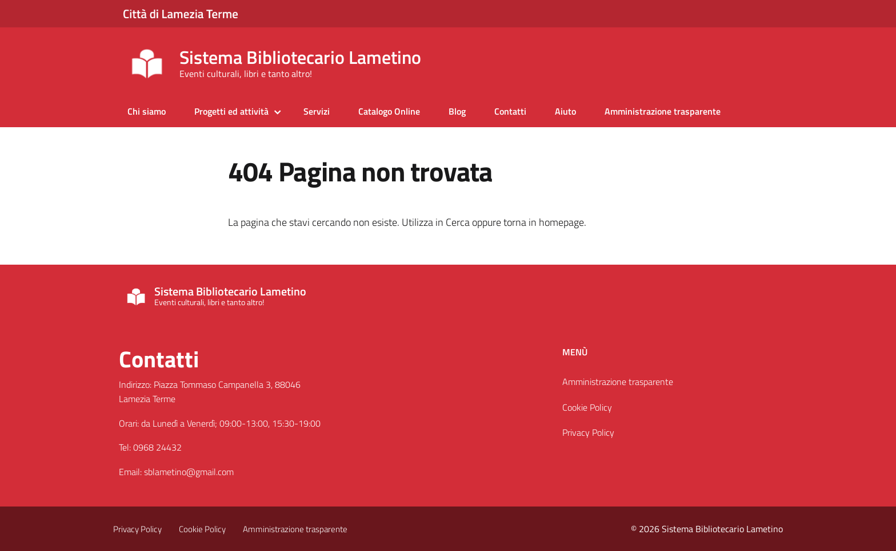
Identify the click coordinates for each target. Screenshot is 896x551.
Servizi (316, 111)
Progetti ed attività (231, 111)
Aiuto (565, 111)
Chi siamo (146, 111)
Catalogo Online (389, 111)
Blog (457, 111)
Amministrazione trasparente (663, 111)
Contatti (510, 111)
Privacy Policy (588, 432)
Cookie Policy (587, 407)
